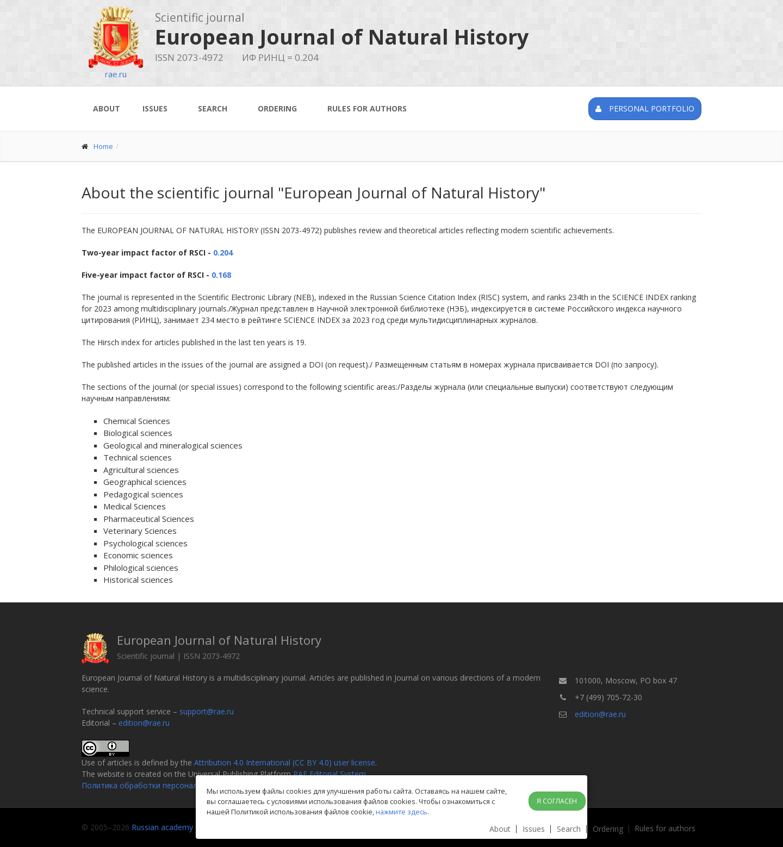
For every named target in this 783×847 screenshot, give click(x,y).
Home (103, 146)
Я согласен (557, 801)
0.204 (223, 252)
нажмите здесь (401, 812)
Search (212, 108)
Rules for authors (367, 108)
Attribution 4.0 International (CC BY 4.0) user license (284, 762)
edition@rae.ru (144, 723)
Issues (154, 108)
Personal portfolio (644, 108)
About (106, 108)
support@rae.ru (206, 711)
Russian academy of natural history (194, 827)
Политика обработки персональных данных (163, 785)
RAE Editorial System (329, 774)
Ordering (277, 108)
